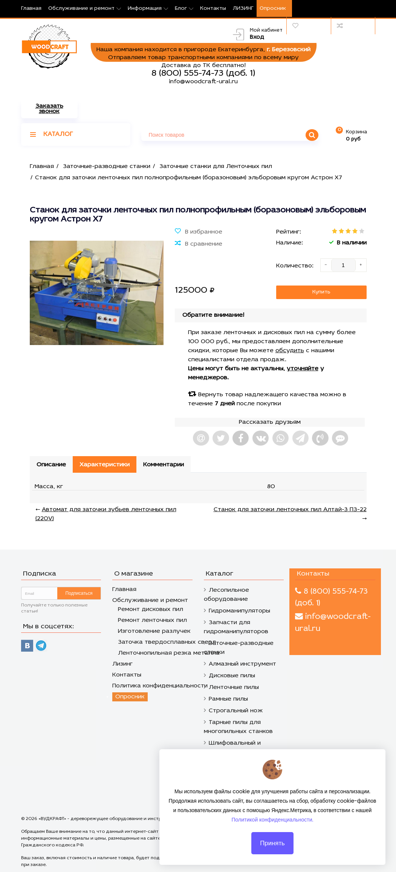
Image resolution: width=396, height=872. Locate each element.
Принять (272, 847)
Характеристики (105, 465)
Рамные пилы (228, 699)
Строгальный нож (236, 711)
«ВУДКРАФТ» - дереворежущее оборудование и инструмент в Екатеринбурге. (127, 819)
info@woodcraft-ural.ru (203, 82)
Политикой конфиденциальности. (272, 824)
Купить (321, 292)
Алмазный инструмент (242, 664)
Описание (51, 465)
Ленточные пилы (234, 687)
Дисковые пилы (232, 676)
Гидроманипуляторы (239, 611)
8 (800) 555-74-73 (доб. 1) (203, 73)
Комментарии (163, 465)
